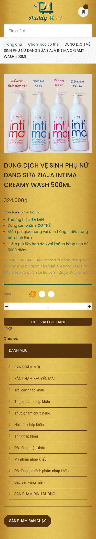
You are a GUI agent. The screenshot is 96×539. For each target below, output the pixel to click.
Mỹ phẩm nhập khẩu (30, 459)
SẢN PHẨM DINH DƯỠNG (34, 494)
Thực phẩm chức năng (32, 413)
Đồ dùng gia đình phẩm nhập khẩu (41, 471)
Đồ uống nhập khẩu (29, 448)
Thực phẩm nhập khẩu (32, 402)
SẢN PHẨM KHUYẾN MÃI (34, 379)
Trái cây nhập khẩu (29, 390)
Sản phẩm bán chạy (27, 521)
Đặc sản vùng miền (29, 482)
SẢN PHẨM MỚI (27, 367)
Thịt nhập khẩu (26, 436)
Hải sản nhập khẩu (29, 425)
